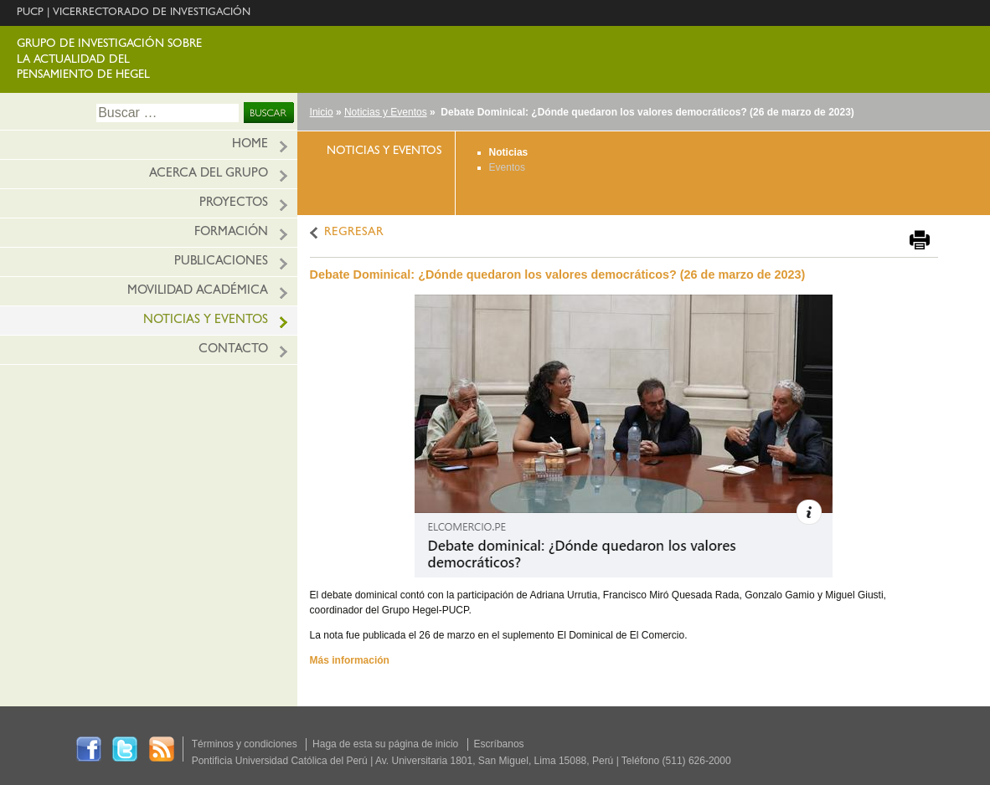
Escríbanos (499, 744)
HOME (250, 145)
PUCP (30, 13)
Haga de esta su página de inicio (385, 744)
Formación (231, 233)
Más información (349, 660)
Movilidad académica (197, 291)
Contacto (233, 350)
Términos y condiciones (244, 744)
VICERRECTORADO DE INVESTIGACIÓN (151, 13)
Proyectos (233, 204)
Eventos (507, 167)
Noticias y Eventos (385, 112)
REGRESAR (354, 233)
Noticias (509, 152)
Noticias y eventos (205, 321)
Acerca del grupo (208, 174)
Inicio (321, 112)
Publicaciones (221, 262)
